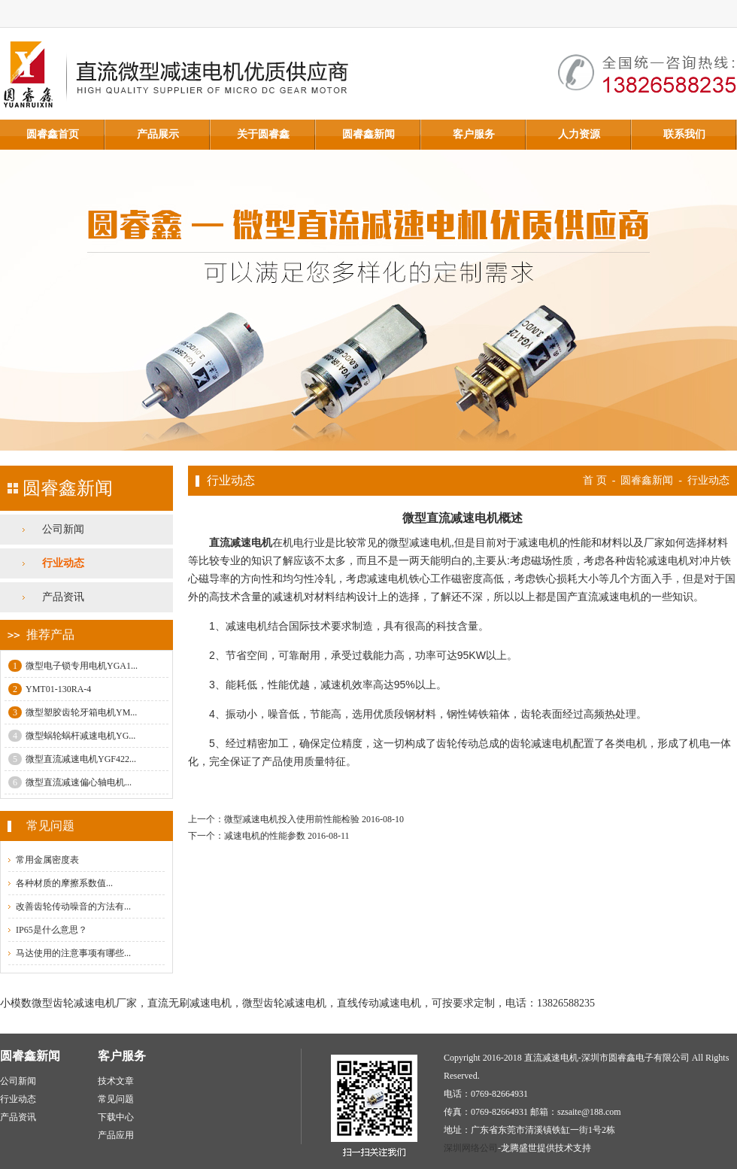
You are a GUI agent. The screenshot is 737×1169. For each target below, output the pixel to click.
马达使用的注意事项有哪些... (73, 953)
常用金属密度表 (47, 860)
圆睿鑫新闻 (368, 134)
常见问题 (116, 1099)
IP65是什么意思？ (51, 930)
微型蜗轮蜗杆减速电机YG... (71, 735)
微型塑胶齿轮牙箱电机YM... (72, 712)
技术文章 (116, 1081)
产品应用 (116, 1135)
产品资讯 (63, 597)
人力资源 (579, 134)
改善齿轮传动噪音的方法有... (73, 906)
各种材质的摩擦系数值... (64, 883)
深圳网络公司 (471, 1148)
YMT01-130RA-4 (49, 689)
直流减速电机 (240, 542)
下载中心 (116, 1117)
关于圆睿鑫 (263, 134)
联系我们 (684, 134)
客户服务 (474, 134)
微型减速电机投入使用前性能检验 (291, 819)
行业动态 (63, 563)
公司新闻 (63, 529)
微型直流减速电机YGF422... (72, 759)
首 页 (595, 480)
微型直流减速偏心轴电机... (70, 782)
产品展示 (158, 134)
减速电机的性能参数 (264, 835)
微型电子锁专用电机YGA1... (73, 665)
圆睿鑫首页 (52, 134)
